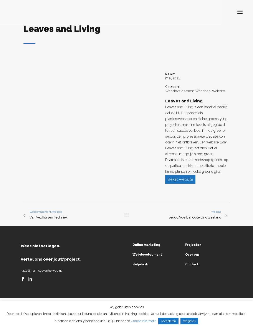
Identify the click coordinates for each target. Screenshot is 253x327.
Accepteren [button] (168, 321)
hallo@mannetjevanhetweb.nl (41, 271)
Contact (191, 264)
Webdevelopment (147, 254)
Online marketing (146, 245)
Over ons (192, 254)
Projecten (193, 245)
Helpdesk (140, 264)
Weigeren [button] (189, 321)
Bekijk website (180, 179)
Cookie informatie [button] (143, 321)
